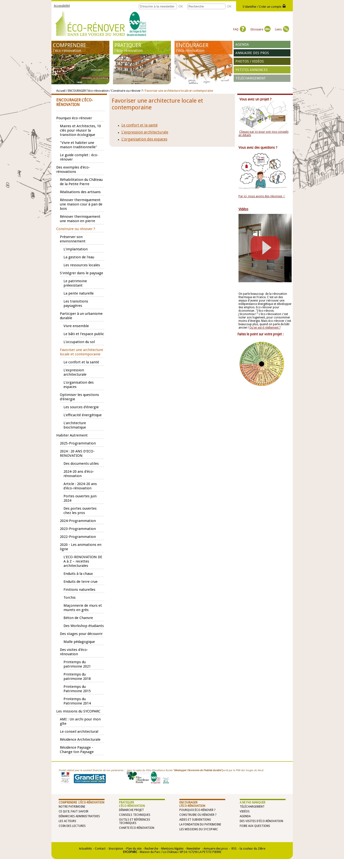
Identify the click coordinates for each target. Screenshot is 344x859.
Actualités (85, 848)
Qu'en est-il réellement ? (265, 327)
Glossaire (260, 29)
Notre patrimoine (72, 806)
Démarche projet (131, 810)
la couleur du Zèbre (252, 848)
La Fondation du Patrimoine (200, 824)
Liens (282, 29)
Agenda (242, 44)
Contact (100, 848)
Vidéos (245, 811)
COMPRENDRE (80, 47)
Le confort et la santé (139, 125)
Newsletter (193, 848)
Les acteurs (67, 821)
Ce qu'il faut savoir (73, 811)
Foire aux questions (255, 826)
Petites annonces (251, 70)
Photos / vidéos (249, 61)
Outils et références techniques (134, 821)
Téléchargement (250, 78)
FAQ (239, 29)
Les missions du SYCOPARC (198, 829)
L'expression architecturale (144, 132)
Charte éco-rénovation (136, 828)
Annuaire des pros (252, 53)
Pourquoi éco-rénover (196, 810)
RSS (234, 848)
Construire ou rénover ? (197, 815)
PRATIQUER (141, 47)
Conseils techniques (134, 815)
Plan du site (133, 848)
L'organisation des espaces (144, 139)
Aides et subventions (195, 819)
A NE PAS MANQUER (252, 802)
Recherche (151, 848)
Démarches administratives (79, 816)
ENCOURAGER (203, 47)
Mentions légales (172, 848)
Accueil (60, 90)
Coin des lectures (72, 826)
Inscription (116, 848)
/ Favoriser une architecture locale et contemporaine (178, 90)
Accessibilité (62, 5)
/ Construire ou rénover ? (126, 90)
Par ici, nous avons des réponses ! (262, 196)
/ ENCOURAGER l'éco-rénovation (87, 90)
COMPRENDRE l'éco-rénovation (81, 802)
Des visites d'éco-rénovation (261, 821)
